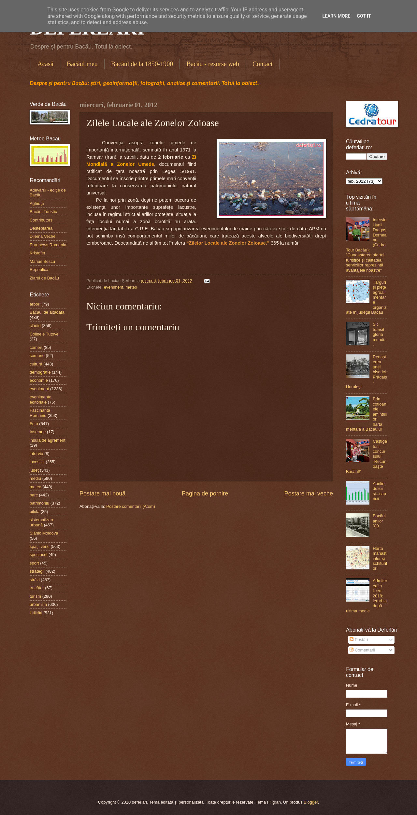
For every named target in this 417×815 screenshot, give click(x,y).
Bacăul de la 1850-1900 (142, 63)
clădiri (35, 325)
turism (35, 596)
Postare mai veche (308, 493)
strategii (37, 571)
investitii (37, 461)
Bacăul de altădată (47, 312)
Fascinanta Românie (40, 413)
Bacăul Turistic (43, 211)
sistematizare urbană (42, 522)
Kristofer (37, 252)
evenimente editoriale (40, 399)
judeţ (34, 470)
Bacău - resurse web (212, 63)
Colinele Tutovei (45, 334)
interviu (36, 453)
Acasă (45, 63)
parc (34, 495)
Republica (39, 269)
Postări (359, 639)
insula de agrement (47, 440)
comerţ (36, 347)
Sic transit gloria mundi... (379, 334)
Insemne (38, 431)
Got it (364, 16)
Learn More (336, 16)
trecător (37, 587)
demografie (40, 372)
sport (34, 563)
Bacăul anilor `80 (379, 520)
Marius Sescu (42, 261)
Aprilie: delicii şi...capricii (379, 491)
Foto (34, 423)
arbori (35, 304)
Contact (262, 63)
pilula (34, 511)
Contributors (41, 220)
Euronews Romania (48, 244)
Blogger (311, 802)
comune (37, 355)
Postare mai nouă (102, 493)
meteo (131, 287)
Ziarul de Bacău (44, 278)
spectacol (38, 554)
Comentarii (362, 650)
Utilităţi (36, 612)
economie (39, 380)
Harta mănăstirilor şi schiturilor (380, 558)
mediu (35, 478)
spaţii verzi (40, 546)
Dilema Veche (42, 236)
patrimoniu (39, 503)
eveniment (113, 287)
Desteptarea (41, 228)
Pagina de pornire (205, 493)
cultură (36, 364)
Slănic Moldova (44, 533)
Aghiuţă (37, 203)
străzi (35, 579)
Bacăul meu (82, 63)
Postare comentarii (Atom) (130, 506)
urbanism (38, 604)
